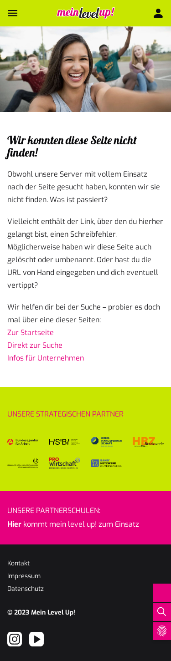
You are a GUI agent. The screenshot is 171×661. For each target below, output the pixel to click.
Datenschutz (25, 589)
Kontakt (18, 563)
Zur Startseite (30, 332)
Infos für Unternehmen (45, 358)
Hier (14, 524)
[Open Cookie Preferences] (162, 631)
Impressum (24, 576)
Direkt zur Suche (34, 345)
